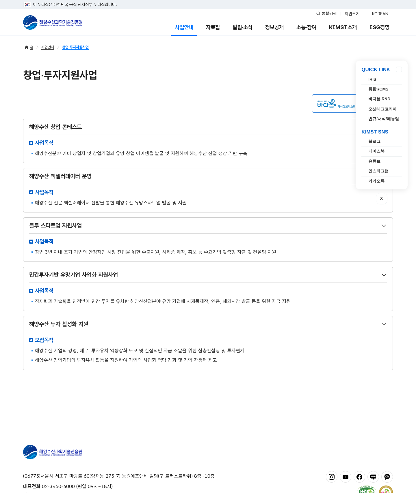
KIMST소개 (343, 27)
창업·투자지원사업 (75, 47)
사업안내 (184, 27)
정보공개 (274, 27)
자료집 (213, 27)
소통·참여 (306, 27)
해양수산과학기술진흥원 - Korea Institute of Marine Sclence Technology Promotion (52, 22)
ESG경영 (379, 27)
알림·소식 (242, 27)
